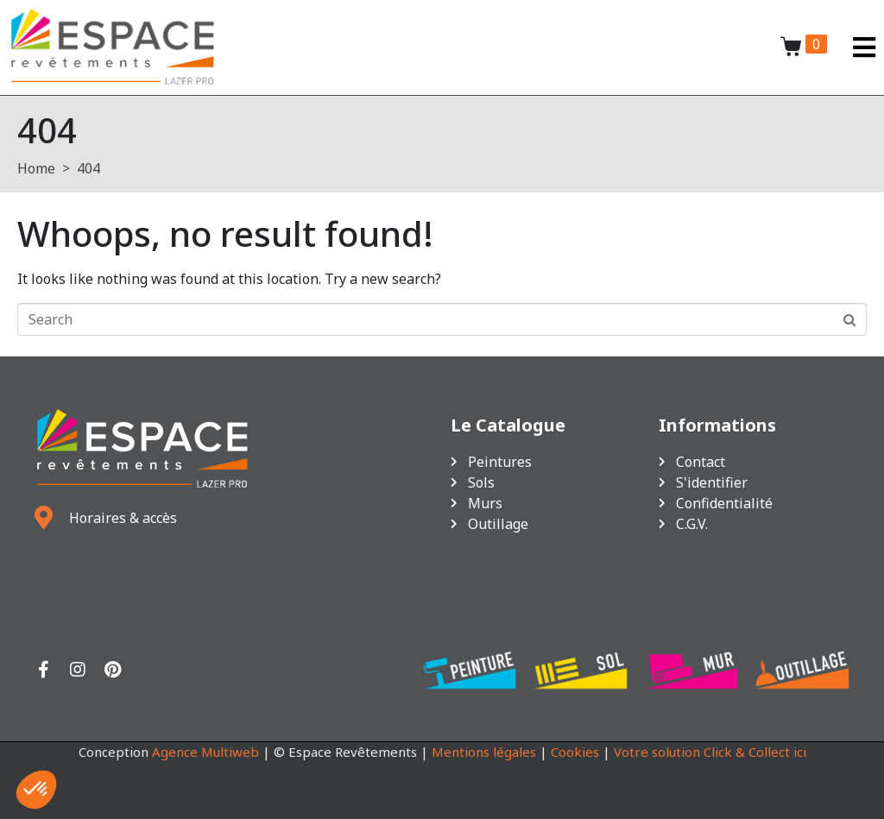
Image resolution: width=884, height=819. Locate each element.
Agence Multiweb (205, 751)
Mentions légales (484, 751)
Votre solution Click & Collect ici (710, 751)
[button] (36, 789)
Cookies (575, 751)
